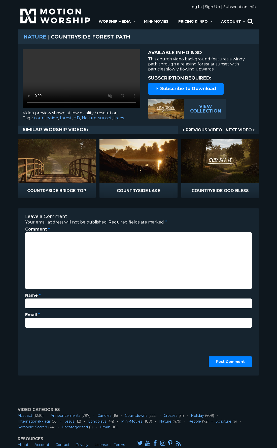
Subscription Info (239, 6)
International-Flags (34, 421)
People (194, 421)
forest (66, 118)
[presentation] (45, 350)
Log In (196, 6)
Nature (34, 37)
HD (77, 118)
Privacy (82, 444)
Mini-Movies (156, 21)
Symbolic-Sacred (32, 427)
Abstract (25, 415)
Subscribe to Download (186, 88)
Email (32, 314)
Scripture (223, 421)
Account (233, 21)
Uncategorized (75, 427)
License (101, 444)
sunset (105, 118)
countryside (46, 118)
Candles (104, 415)
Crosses (170, 415)
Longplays (97, 421)
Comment (37, 229)
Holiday (197, 415)
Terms (119, 444)
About (23, 444)
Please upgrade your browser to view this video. (81, 79)
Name (33, 295)
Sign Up (212, 6)
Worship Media (117, 21)
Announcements (65, 415)
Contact (62, 444)
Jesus (69, 421)
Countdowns (136, 415)
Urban (105, 427)
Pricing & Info (195, 21)
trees (119, 118)
